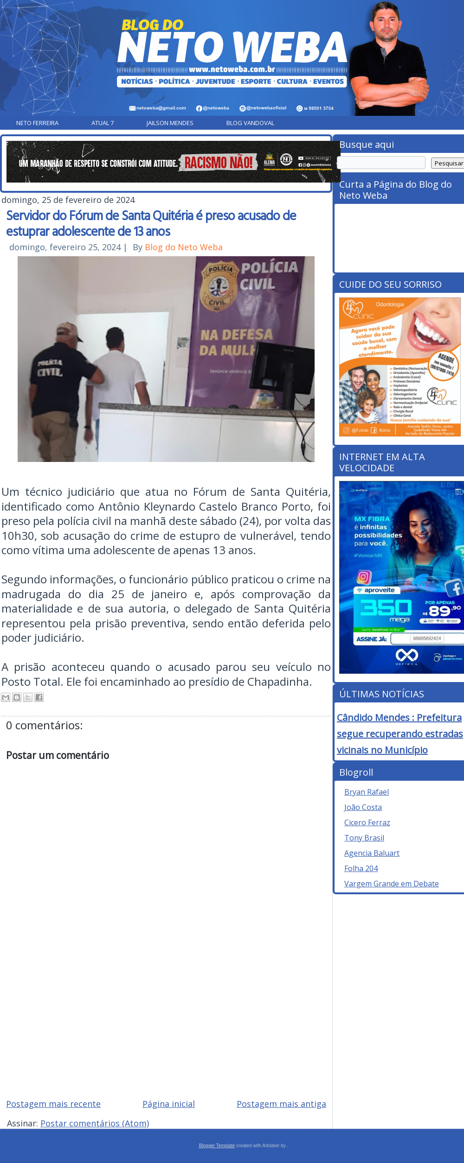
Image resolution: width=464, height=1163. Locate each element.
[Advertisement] (166, 1025)
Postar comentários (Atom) (94, 1123)
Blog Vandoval (250, 123)
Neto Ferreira (37, 123)
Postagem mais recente (53, 1103)
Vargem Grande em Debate (391, 884)
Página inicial (168, 1103)
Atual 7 (102, 123)
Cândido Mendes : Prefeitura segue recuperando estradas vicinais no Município (400, 733)
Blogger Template (217, 1145)
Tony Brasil (364, 838)
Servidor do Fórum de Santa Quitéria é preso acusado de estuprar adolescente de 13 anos (151, 222)
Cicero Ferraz (367, 822)
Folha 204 (361, 868)
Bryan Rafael (366, 792)
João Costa (363, 807)
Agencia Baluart (372, 853)
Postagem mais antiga (281, 1103)
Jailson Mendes (170, 123)
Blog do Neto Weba (184, 247)
